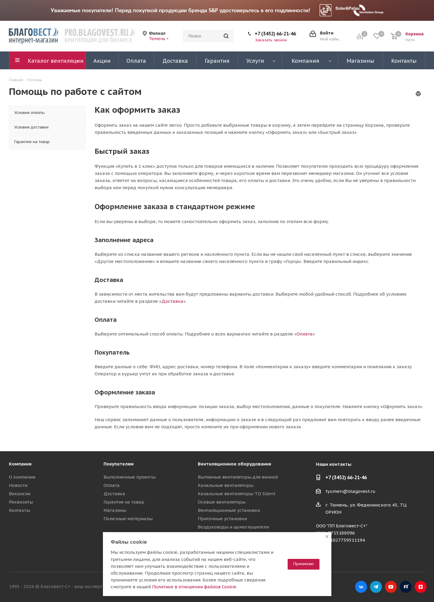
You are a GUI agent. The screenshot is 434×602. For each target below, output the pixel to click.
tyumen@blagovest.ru (350, 491)
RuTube (406, 587)
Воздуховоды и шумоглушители (233, 527)
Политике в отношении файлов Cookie (194, 587)
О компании (22, 477)
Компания (20, 464)
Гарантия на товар (124, 502)
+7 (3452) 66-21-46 (275, 34)
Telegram (376, 587)
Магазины (115, 510)
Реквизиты (21, 502)
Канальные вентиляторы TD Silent (236, 493)
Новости (18, 485)
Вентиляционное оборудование (234, 464)
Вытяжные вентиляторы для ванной (238, 477)
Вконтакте (361, 587)
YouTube (391, 587)
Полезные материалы (128, 518)
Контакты (19, 510)
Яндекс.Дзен (421, 587)
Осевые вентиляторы (221, 502)
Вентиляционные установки (229, 510)
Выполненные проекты (130, 477)
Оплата (305, 334)
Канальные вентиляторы (225, 485)
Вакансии (19, 493)
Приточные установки (222, 518)
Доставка (172, 301)
